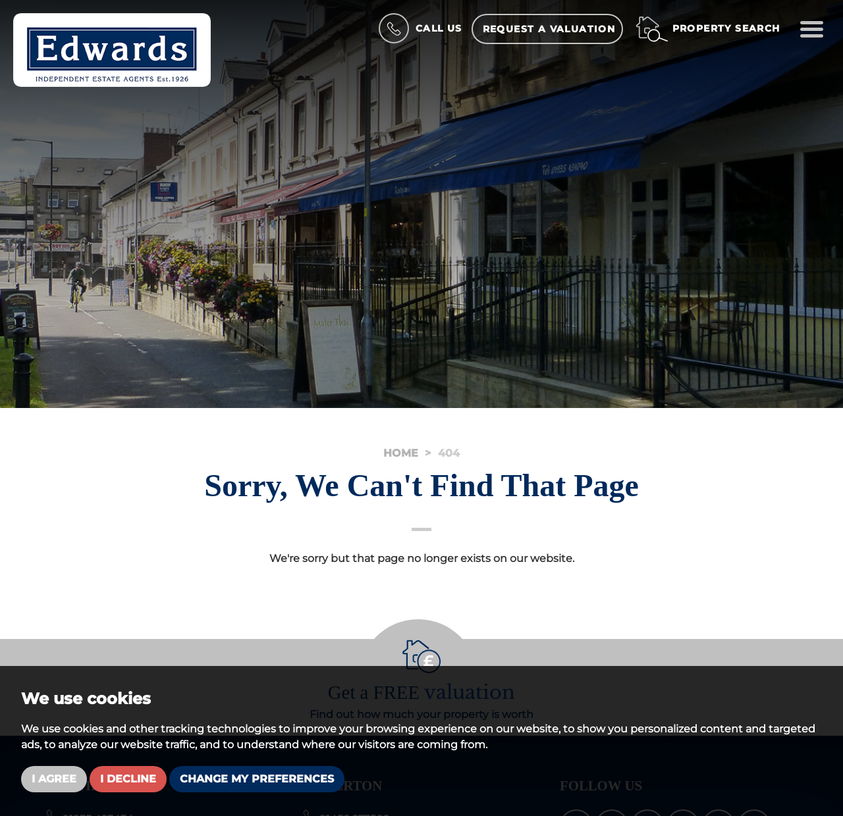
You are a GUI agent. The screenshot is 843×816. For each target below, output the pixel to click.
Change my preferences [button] (257, 779)
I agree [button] (54, 779)
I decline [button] (128, 779)
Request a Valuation (549, 29)
